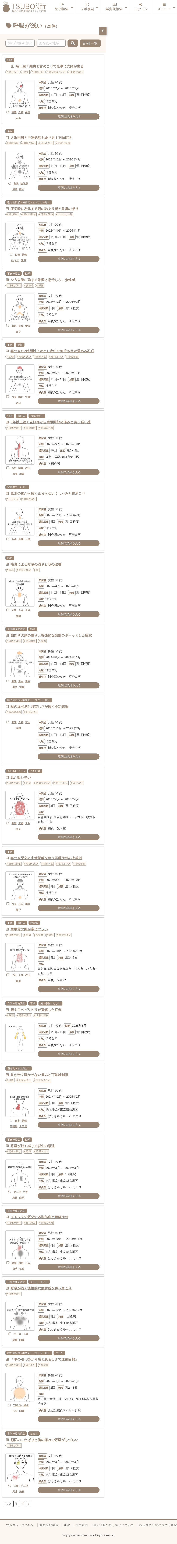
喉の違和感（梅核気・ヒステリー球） (28, 202)
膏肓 (27, 325)
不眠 (9, 131)
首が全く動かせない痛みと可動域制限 (39, 1074)
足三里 (17, 1191)
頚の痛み (31, 1222)
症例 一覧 (90, 43)
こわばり (35, 771)
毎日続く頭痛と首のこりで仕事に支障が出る (50, 66)
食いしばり (47, 143)
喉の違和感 (30, 214)
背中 (51, 934)
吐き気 (34, 922)
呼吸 (28, 782)
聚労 (14, 687)
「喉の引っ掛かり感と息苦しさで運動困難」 (44, 1359)
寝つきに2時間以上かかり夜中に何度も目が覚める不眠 (52, 351)
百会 (18, 118)
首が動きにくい (57, 72)
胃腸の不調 (47, 427)
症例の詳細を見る (69, 116)
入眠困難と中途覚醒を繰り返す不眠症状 (41, 137)
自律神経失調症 (16, 629)
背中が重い (65, 934)
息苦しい (31, 1364)
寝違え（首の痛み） (18, 1068)
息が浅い (78, 782)
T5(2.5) (15, 260)
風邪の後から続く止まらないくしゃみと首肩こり (47, 493)
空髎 (14, 112)
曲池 (14, 1268)
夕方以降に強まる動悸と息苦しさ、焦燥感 (42, 280)
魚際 (20, 539)
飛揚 (21, 687)
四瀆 (14, 473)
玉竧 (20, 823)
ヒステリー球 (65, 214)
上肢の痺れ (42, 1015)
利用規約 (81, 1525)
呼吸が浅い (77, 72)
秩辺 (27, 468)
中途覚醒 (73, 356)
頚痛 (9, 415)
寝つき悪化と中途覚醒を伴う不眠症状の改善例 (46, 858)
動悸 (27, 273)
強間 (18, 615)
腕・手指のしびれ (50, 1003)
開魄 (24, 254)
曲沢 (21, 1197)
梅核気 (44, 1364)
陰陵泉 (24, 183)
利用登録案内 (49, 1525)
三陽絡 (13, 1126)
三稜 (16, 1485)
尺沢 (14, 975)
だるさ (59, 1353)
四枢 (20, 1263)
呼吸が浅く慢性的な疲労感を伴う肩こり (41, 1288)
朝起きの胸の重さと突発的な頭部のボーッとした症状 (51, 635)
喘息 (9, 557)
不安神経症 (13, 273)
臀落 (18, 980)
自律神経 (31, 427)
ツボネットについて (20, 1525)
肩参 (14, 189)
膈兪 (26, 1405)
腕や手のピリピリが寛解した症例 (35, 1009)
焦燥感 (29, 285)
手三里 (17, 1334)
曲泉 (27, 112)
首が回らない (43, 1080)
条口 (18, 402)
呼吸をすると (43, 782)
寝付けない (57, 356)
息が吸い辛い (20, 777)
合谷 (20, 112)
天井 (27, 823)
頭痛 (9, 60)
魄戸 (21, 189)
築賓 (20, 468)
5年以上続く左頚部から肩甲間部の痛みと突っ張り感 (50, 422)
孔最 (25, 1334)
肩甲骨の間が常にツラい (29, 929)
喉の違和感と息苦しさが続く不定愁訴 (39, 706)
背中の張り (15, 1151)
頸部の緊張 (64, 143)
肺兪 (18, 829)
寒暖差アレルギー (17, 487)
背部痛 (21, 415)
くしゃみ (14, 498)
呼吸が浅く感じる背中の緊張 (32, 1146)
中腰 (27, 396)
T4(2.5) (17, 1405)
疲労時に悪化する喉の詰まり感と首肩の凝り (44, 208)
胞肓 (21, 473)
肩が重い (14, 214)
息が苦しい (62, 782)
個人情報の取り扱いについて (113, 1525)
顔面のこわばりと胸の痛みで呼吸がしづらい (44, 1440)
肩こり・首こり (39, 1281)
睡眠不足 (39, 72)
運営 (67, 1525)
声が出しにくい (16, 771)
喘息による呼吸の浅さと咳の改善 (35, 564)
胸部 (43, 640)
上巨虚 (23, 1126)
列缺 (14, 610)
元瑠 (27, 539)
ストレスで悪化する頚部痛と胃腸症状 (39, 1217)
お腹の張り (36, 415)
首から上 (14, 72)
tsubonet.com (85, 1535)
